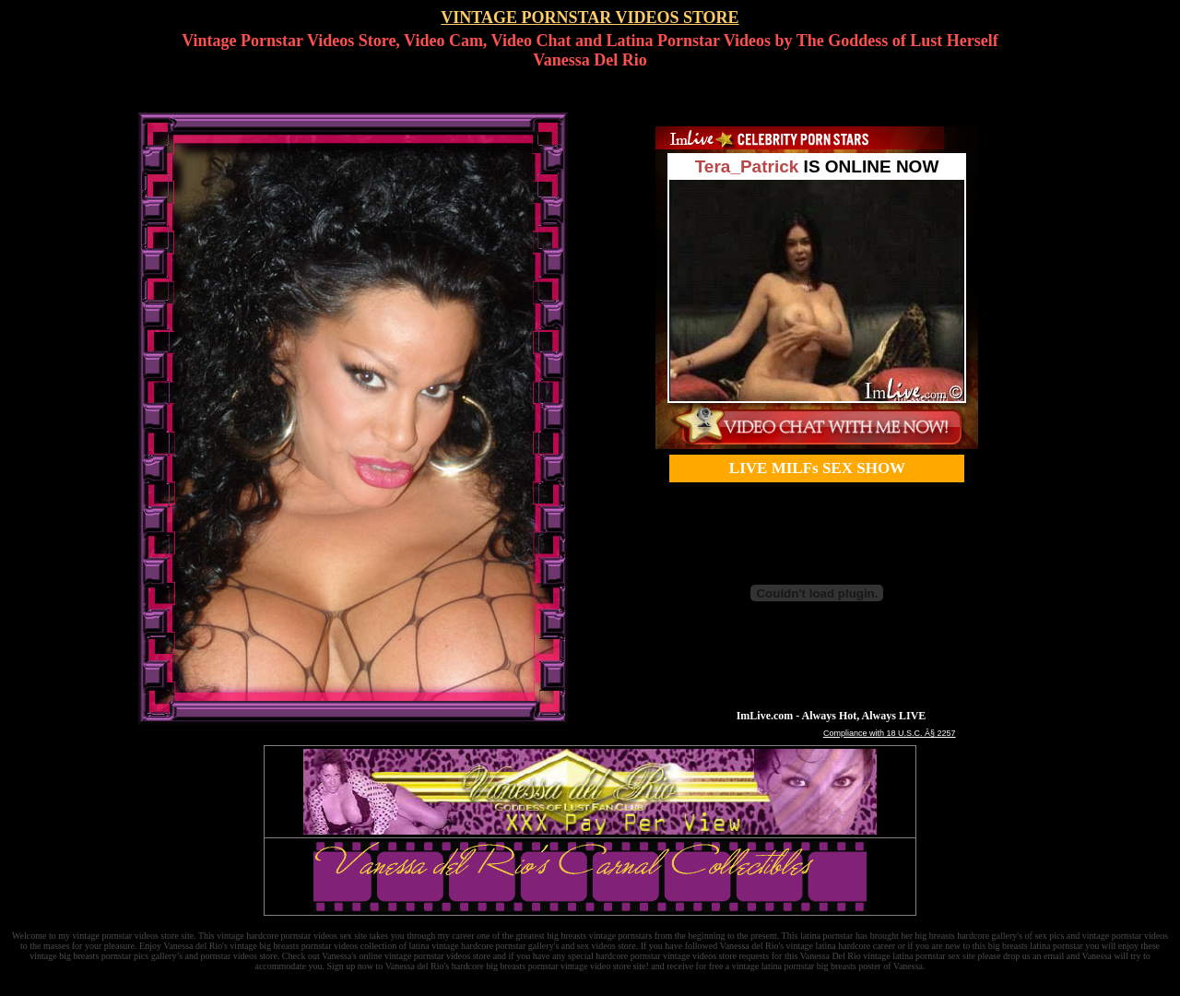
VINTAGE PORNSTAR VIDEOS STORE (589, 17)
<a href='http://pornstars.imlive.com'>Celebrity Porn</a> (816, 287)
